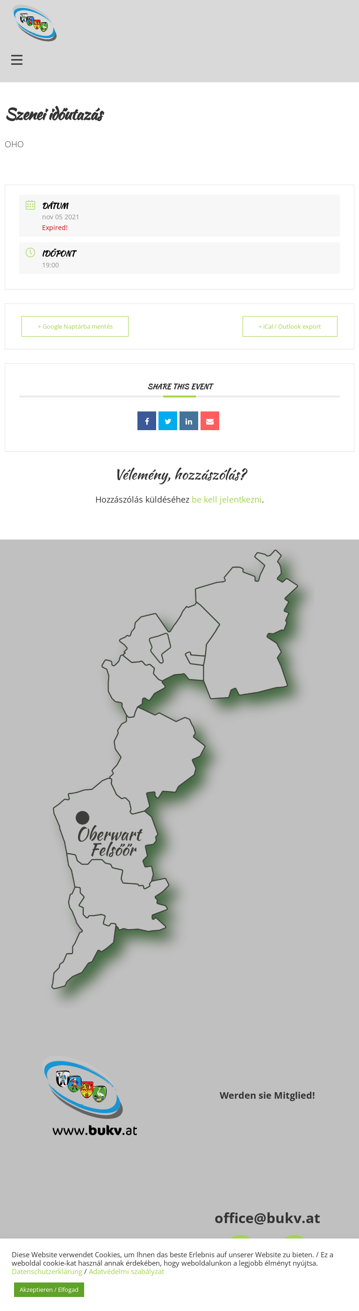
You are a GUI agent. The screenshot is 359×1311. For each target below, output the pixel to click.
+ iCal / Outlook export (289, 326)
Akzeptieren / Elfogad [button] (49, 1289)
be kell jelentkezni (227, 499)
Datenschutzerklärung (47, 1271)
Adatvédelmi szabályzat (126, 1271)
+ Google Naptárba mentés (75, 326)
